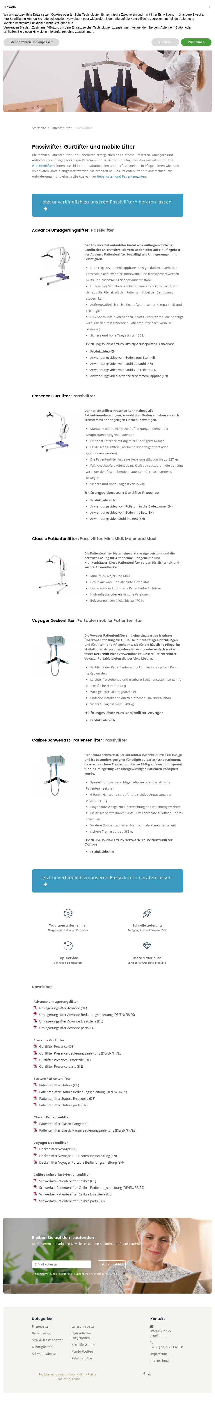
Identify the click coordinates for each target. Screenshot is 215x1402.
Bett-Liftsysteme (83, 1345)
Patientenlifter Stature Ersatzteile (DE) (67, 1098)
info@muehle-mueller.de (160, 1333)
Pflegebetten (41, 1327)
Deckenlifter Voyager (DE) (58, 1149)
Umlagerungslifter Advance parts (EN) (67, 1028)
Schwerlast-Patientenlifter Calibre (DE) (67, 1181)
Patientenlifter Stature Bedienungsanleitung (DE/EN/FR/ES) (83, 1092)
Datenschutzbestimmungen (102, 1274)
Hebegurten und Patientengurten (121, 176)
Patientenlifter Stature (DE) (59, 1085)
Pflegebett (172, 250)
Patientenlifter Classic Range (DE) (63, 1124)
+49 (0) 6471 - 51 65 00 (166, 1347)
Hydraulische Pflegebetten (81, 1335)
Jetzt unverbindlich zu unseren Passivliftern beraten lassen (106, 205)
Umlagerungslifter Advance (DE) (63, 1008)
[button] (209, 1358)
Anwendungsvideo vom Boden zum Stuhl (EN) (123, 357)
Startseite (39, 128)
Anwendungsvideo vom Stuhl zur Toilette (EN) (123, 370)
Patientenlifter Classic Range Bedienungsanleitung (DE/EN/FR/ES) (87, 1130)
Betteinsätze (41, 1333)
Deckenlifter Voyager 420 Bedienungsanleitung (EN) (78, 1156)
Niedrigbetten (42, 1347)
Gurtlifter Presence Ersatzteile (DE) (65, 1060)
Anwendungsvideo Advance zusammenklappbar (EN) (129, 376)
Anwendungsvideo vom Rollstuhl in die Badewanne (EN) (131, 506)
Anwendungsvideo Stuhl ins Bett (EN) (117, 519)
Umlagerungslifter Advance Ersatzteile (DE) (71, 1021)
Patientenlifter (61, 128)
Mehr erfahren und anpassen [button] (31, 1393)
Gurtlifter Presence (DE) (56, 1046)
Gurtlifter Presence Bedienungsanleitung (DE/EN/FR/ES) (80, 1053)
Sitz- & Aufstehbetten (47, 1340)
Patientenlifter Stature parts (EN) (63, 1105)
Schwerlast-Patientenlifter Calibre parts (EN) (72, 1201)
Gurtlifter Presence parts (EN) (61, 1066)
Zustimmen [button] (196, 1393)
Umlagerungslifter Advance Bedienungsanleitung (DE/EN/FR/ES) (87, 1014)
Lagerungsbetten (83, 1327)
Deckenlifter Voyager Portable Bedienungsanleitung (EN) (81, 1162)
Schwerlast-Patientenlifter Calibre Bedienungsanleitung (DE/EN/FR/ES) (91, 1188)
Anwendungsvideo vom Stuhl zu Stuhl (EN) (121, 364)
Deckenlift (101, 654)
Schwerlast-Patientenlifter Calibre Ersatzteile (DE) (75, 1194)
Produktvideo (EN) (103, 351)
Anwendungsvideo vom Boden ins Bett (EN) (122, 512)
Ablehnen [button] (165, 1393)
